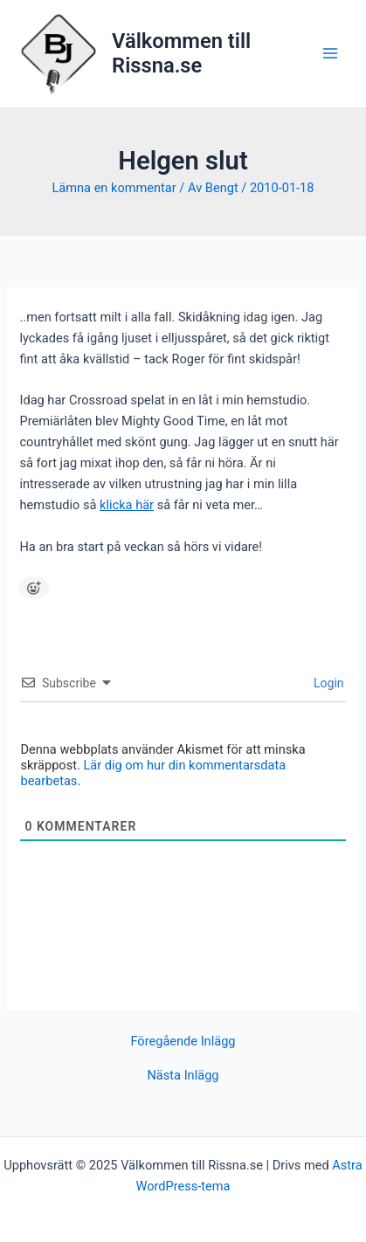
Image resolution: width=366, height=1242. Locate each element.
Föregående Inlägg (182, 1041)
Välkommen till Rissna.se (181, 53)
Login (327, 683)
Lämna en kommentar (114, 188)
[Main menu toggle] (330, 53)
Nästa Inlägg (182, 1075)
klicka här (127, 505)
